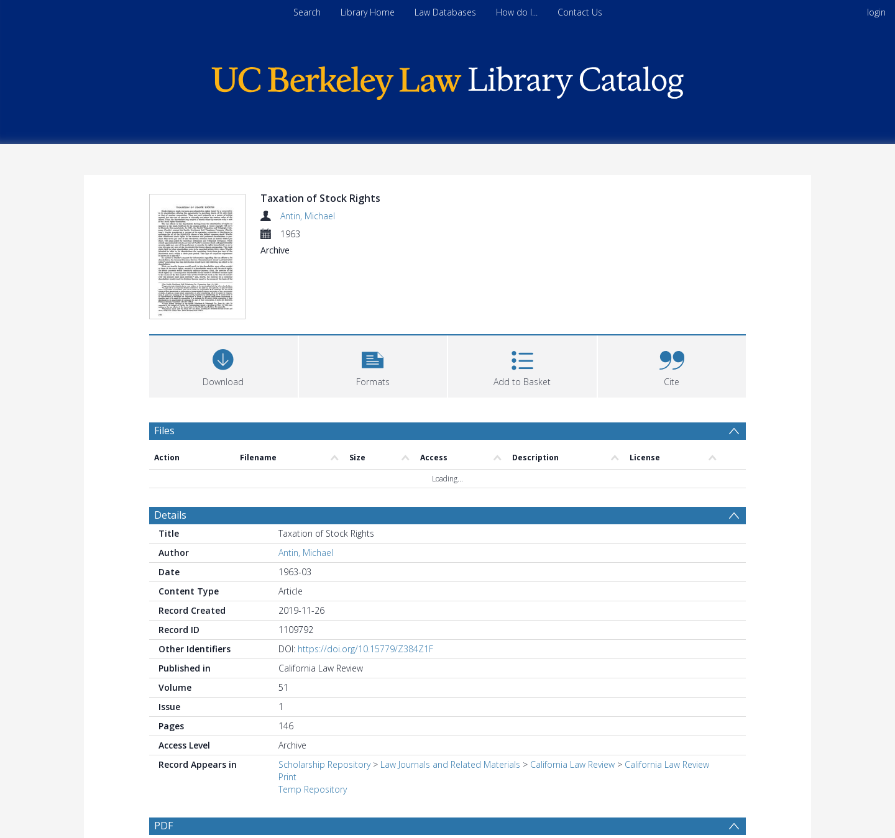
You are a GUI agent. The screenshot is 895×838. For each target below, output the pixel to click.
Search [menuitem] (307, 12)
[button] (373, 364)
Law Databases (445, 12)
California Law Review (572, 764)
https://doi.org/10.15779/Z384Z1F (365, 649)
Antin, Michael (307, 216)
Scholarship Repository (324, 764)
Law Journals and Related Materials (450, 764)
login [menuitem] (876, 12)
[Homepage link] (447, 79)
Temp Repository (312, 789)
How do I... (517, 12)
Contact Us (580, 12)
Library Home (368, 12)
